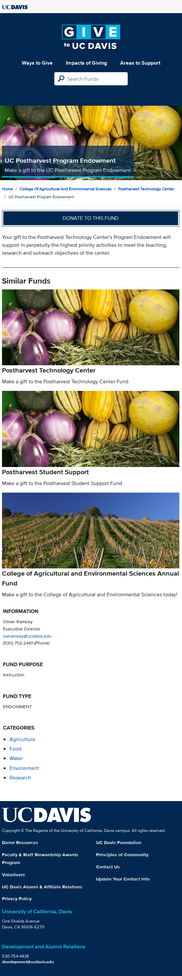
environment (24, 768)
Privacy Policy (17, 898)
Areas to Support (140, 63)
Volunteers (13, 874)
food (15, 749)
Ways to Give (37, 63)
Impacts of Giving (86, 63)
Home (7, 189)
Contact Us (108, 866)
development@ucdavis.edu (28, 962)
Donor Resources (20, 842)
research (20, 777)
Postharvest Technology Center (146, 189)
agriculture (22, 739)
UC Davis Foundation (118, 842)
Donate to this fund (90, 218)
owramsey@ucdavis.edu (27, 635)
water (16, 758)
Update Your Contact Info (123, 879)
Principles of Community (122, 854)
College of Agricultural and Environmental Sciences (65, 189)
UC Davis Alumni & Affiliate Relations (42, 886)
